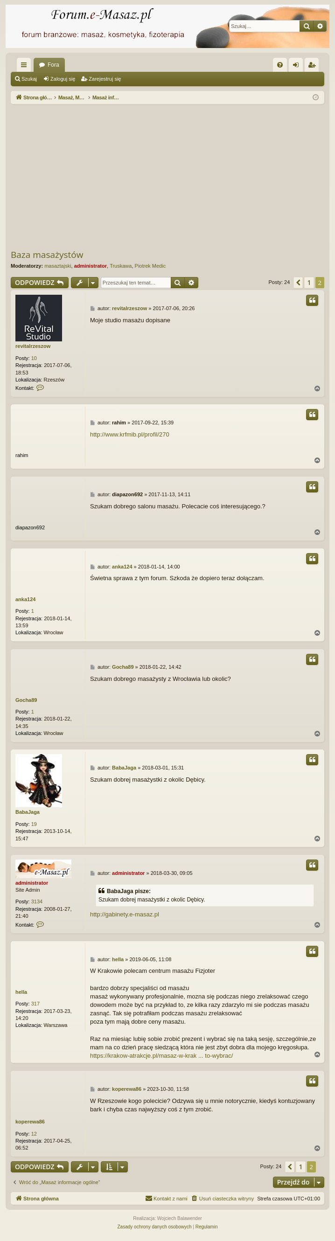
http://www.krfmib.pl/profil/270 (129, 434)
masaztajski (57, 266)
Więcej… (26, 67)
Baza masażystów (47, 255)
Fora (53, 65)
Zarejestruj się (105, 79)
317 (35, 1003)
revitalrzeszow (32, 346)
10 (34, 358)
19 (34, 824)
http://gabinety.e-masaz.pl (124, 914)
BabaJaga (27, 812)
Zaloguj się (62, 79)
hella (21, 992)
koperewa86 (30, 1121)
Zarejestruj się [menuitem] (313, 67)
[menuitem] (280, 65)
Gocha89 (26, 700)
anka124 (25, 599)
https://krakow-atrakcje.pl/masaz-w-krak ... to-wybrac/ (161, 1055)
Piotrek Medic (150, 266)
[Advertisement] (173, 176)
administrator (90, 266)
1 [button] (309, 282)
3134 (36, 901)
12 (34, 1134)
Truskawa (121, 266)
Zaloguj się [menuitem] (298, 67)
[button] (298, 282)
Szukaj (29, 79)
